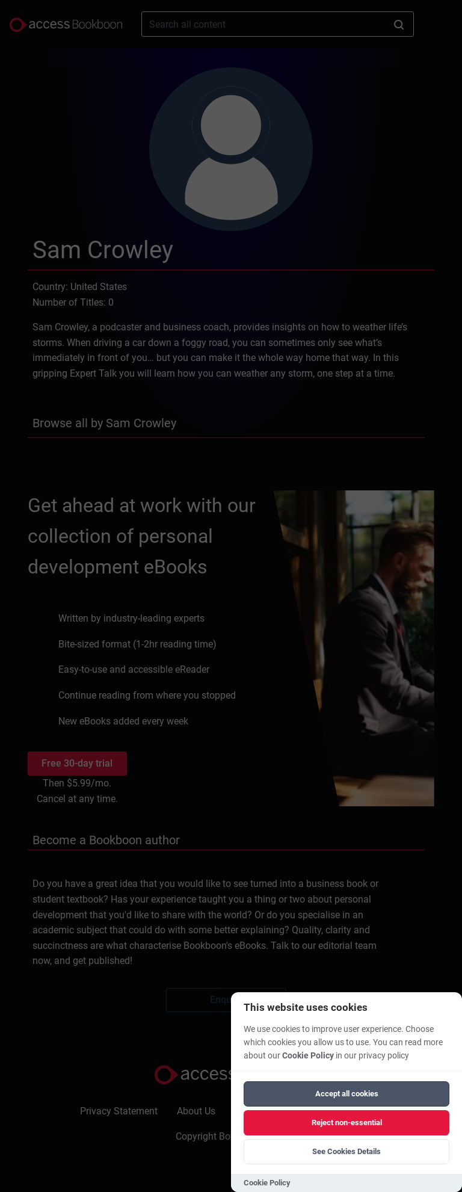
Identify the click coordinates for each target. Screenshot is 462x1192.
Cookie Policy (308, 1056)
